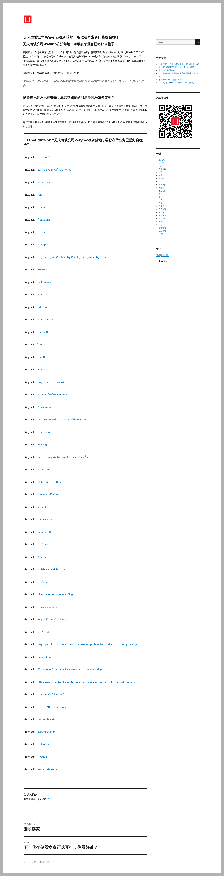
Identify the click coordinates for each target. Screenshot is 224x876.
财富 (160, 224)
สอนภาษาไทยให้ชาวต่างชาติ (53, 394)
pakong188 (44, 532)
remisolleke (45, 332)
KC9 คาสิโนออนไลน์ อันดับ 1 (52, 619)
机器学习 (162, 215)
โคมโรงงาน (44, 544)
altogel (42, 507)
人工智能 (162, 169)
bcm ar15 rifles (46, 319)
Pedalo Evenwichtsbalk (51, 569)
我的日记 (27, 862)
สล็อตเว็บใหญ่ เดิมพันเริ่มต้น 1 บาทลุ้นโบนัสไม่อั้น (63, 457)
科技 (160, 221)
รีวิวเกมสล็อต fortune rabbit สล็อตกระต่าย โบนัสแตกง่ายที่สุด (70, 669)
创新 (160, 175)
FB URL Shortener (48, 769)
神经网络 (162, 218)
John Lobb (43, 307)
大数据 (161, 187)
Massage (43, 444)
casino (42, 232)
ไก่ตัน (40, 344)
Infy (40, 194)
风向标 (161, 234)
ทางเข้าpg (43, 369)
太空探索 (162, 190)
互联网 (161, 166)
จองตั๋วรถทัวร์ (44, 632)
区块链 (161, 178)
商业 (160, 181)
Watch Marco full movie (52, 482)
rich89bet (43, 744)
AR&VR (162, 160)
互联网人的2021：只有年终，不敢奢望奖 (176, 82)
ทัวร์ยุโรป (42, 557)
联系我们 (165, 255)
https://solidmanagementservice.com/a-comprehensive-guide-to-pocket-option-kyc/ (88, 644)
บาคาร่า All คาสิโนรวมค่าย (52, 706)
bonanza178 (44, 157)
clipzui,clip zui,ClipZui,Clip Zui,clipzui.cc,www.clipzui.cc (72, 257)
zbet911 (42, 357)
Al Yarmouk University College (56, 594)
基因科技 (162, 184)
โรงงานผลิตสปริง (46, 719)
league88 (43, 756)
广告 (160, 200)
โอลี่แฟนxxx (44, 282)
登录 (49, 799)
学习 (160, 197)
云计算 (161, 163)
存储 (160, 194)
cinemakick (45, 469)
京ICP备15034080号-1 (44, 862)
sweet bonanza (46, 731)
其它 (160, 172)
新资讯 (161, 206)
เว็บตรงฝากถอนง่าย (48, 607)
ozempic (43, 244)
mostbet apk (45, 656)
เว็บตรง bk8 (44, 219)
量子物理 (162, 228)
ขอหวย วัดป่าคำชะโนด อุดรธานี (54, 169)
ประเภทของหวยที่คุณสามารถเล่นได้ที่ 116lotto (62, 419)
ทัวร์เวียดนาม (44, 407)
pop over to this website (52, 382)
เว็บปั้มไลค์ (43, 582)
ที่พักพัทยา (43, 269)
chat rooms (44, 432)
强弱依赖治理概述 (166, 70)
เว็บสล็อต (42, 207)
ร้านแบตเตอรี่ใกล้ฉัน (48, 494)
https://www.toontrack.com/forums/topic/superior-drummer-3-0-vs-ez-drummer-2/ (87, 681)
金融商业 (162, 231)
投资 (160, 203)
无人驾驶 (162, 209)
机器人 (161, 212)
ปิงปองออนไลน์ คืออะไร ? (51, 694)
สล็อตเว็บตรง (44, 182)
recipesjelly (45, 519)
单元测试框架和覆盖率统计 (170, 79)
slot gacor (44, 294)
